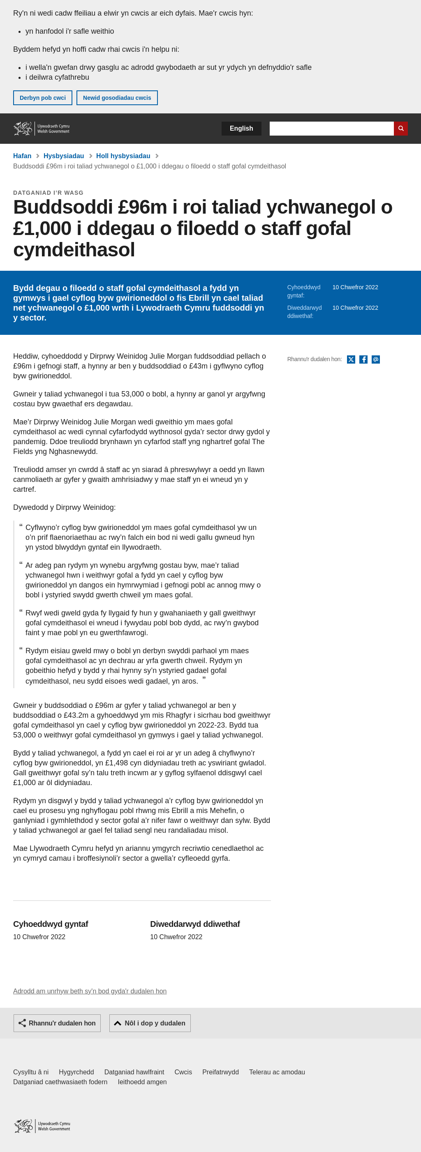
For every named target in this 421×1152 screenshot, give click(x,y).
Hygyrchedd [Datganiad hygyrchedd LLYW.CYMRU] (76, 1072)
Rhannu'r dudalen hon (62, 1023)
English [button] (241, 128)
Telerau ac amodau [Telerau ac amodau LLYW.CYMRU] (277, 1072)
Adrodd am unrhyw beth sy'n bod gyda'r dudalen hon (90, 991)
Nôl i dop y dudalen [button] (155, 1023)
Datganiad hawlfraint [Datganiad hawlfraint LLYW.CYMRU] (134, 1072)
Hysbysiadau (64, 155)
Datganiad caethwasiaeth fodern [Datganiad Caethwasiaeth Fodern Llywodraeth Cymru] (60, 1081)
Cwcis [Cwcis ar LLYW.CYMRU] (183, 1072)
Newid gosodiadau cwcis (117, 97)
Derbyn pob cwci (43, 97)
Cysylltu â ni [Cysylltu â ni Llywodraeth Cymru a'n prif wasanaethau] (31, 1072)
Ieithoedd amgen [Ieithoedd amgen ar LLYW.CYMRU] (142, 1081)
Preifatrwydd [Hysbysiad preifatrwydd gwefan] (220, 1072)
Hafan (22, 155)
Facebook (363, 359)
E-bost (376, 359)
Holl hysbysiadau (123, 155)
